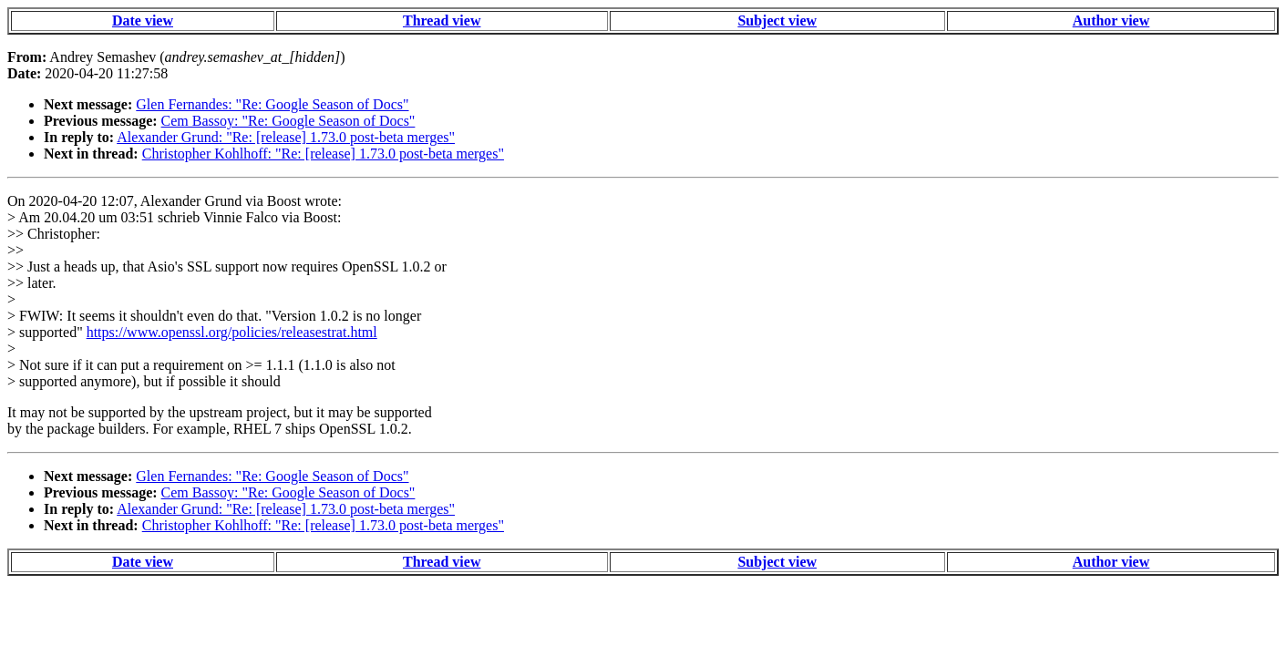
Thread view (441, 20)
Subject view (777, 20)
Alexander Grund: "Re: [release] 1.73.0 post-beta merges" (286, 137)
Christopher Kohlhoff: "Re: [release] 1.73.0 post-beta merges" (323, 153)
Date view (142, 20)
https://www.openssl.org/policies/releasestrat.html (232, 332)
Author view (1111, 20)
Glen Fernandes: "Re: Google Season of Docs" (272, 104)
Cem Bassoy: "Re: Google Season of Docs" (288, 120)
